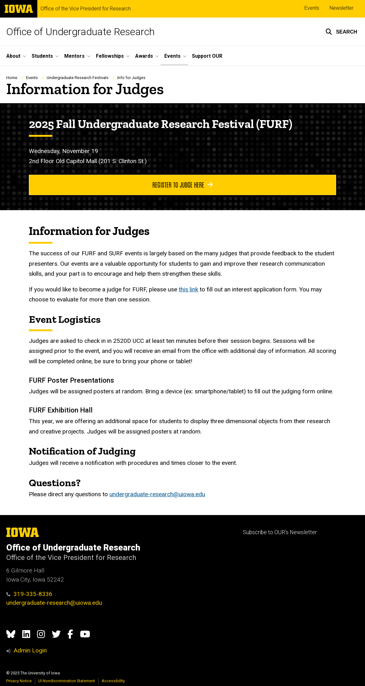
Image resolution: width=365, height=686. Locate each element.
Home (11, 77)
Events (311, 8)
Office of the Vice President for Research (85, 9)
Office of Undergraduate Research (80, 32)
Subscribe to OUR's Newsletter (280, 532)
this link (188, 289)
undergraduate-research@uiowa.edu (157, 494)
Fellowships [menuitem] (110, 56)
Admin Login (30, 650)
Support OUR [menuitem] (207, 56)
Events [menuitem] (172, 56)
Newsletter (341, 8)
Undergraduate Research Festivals (77, 77)
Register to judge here (182, 184)
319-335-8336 (29, 594)
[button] (341, 32)
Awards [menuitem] (144, 56)
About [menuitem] (13, 56)
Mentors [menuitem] (74, 56)
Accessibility (113, 680)
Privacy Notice (19, 680)
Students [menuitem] (42, 56)
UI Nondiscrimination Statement (66, 680)
